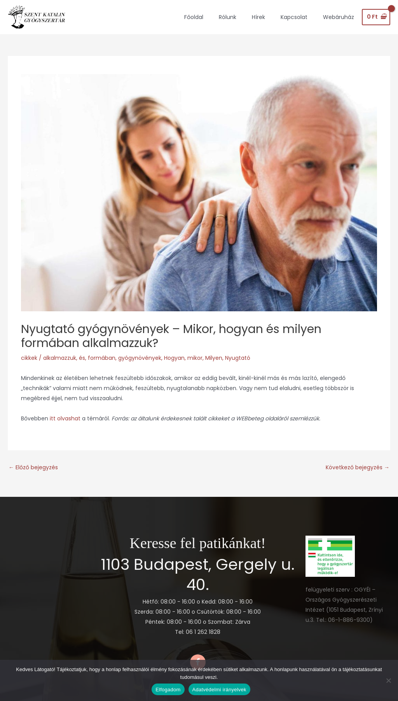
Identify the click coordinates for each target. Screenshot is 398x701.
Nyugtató (237, 358)
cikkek (29, 358)
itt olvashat (66, 418)
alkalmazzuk (59, 358)
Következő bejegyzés (357, 467)
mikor (194, 358)
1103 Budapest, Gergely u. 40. (198, 574)
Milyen (213, 358)
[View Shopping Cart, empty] (376, 17)
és (82, 358)
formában (101, 358)
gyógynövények (139, 358)
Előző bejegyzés (33, 467)
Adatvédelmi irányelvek (219, 689)
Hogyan (174, 358)
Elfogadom (167, 689)
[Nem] (388, 680)
